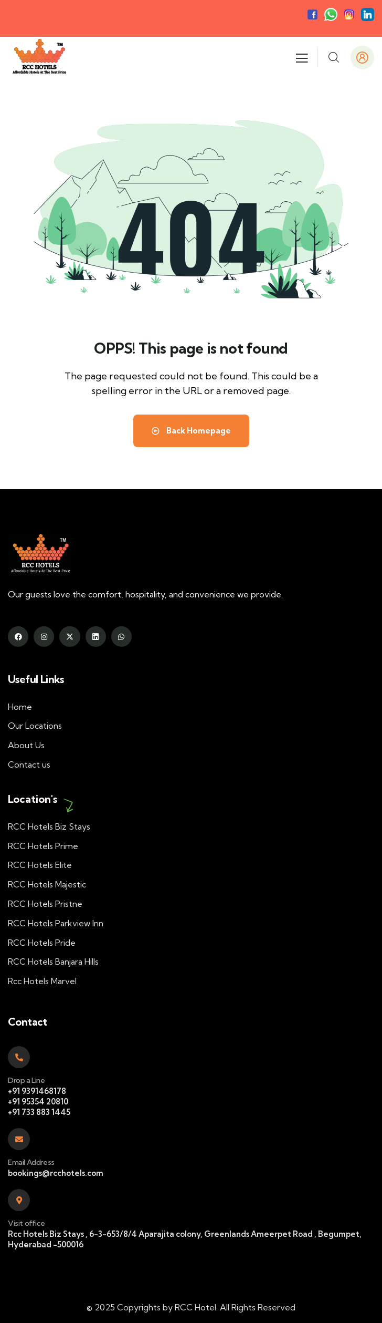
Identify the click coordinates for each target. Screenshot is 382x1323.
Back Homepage (191, 431)
